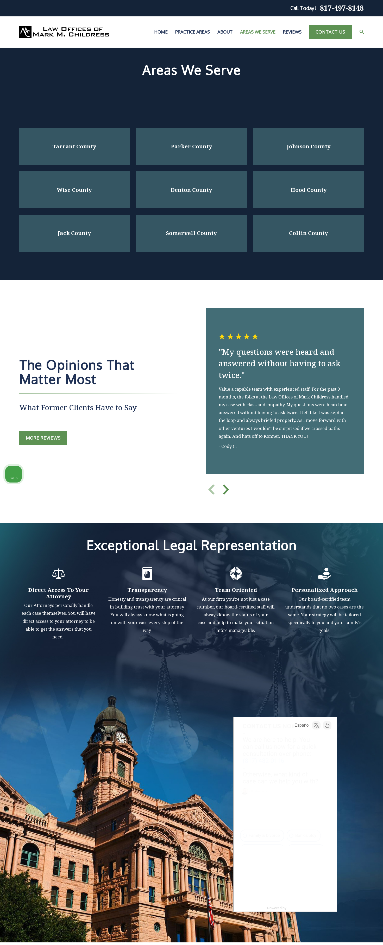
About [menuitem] (225, 32)
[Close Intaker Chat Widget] (366, 779)
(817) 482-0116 (306, 810)
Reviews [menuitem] (292, 32)
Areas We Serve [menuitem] (257, 32)
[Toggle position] (355, 779)
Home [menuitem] (161, 32)
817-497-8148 (342, 8)
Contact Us (330, 32)
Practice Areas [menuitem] (192, 32)
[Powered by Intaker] (339, 934)
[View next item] (227, 489)
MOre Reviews (42, 438)
